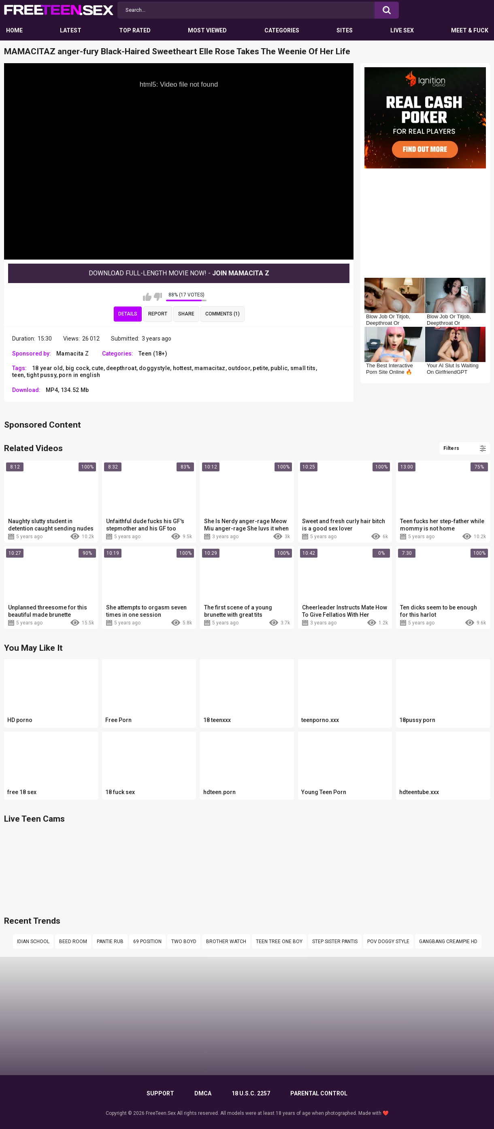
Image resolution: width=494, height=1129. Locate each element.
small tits (303, 368)
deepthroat (121, 368)
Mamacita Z (72, 353)
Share (186, 314)
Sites (344, 30)
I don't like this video (157, 297)
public (278, 368)
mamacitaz (210, 368)
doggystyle (154, 368)
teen (18, 375)
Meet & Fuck (469, 30)
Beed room (73, 941)
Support (160, 1093)
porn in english (79, 375)
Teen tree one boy (279, 941)
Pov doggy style (388, 941)
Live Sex (402, 30)
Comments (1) (222, 314)
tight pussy (41, 375)
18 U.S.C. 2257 (251, 1093)
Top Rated (135, 30)
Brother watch (226, 941)
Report (157, 314)
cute (97, 368)
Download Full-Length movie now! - (179, 273)
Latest (70, 30)
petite (260, 368)
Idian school (33, 941)
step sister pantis (335, 941)
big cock (77, 368)
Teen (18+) (152, 353)
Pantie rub (110, 941)
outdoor (239, 368)
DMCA (202, 1093)
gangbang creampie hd (448, 941)
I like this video (147, 297)
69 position (147, 941)
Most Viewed (207, 30)
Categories (281, 30)
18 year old (47, 368)
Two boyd (183, 941)
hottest (182, 368)
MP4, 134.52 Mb (67, 390)
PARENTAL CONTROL (318, 1093)
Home (14, 30)
